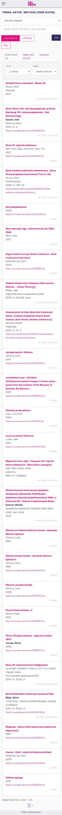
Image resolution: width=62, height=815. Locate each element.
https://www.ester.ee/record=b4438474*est (25, 712)
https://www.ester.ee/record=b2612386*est (25, 621)
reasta (35, 66)
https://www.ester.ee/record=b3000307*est (25, 446)
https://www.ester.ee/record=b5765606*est (25, 268)
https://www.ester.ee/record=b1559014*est (25, 156)
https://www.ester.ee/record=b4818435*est (25, 396)
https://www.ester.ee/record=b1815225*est (25, 421)
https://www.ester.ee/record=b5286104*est (25, 785)
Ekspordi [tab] (44, 54)
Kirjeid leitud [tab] (11, 56)
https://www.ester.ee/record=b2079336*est (25, 763)
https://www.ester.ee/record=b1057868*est (25, 737)
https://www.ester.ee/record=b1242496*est (25, 130)
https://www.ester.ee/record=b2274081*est (25, 363)
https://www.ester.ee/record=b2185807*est (25, 650)
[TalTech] (31, 3)
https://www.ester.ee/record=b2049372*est (25, 596)
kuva (8, 66)
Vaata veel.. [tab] (29, 56)
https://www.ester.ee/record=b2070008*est (25, 214)
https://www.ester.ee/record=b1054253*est (25, 570)
